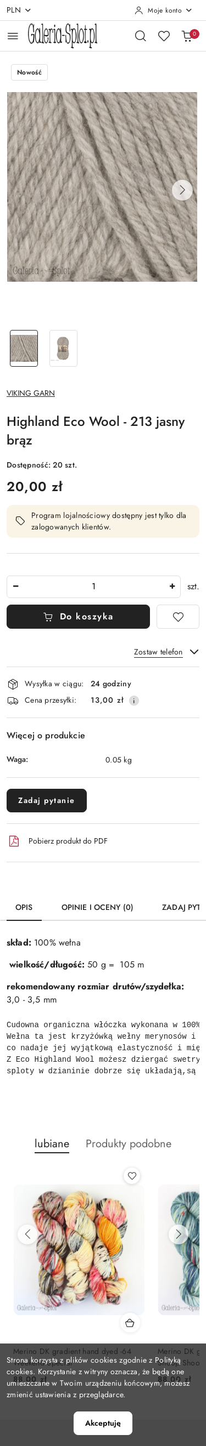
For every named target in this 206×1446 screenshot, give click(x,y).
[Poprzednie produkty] (27, 1234)
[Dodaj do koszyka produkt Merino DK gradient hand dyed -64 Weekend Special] (130, 1323)
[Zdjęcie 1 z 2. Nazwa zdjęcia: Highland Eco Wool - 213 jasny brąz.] (24, 348)
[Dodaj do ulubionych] (178, 617)
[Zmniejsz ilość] (15, 586)
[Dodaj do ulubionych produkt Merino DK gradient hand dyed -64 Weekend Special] (132, 1176)
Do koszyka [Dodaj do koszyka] (78, 616)
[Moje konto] (164, 10)
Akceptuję (103, 1422)
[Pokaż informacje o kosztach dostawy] (134, 700)
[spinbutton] (94, 586)
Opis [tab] (24, 907)
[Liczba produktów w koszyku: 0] (187, 35)
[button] (182, 190)
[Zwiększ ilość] (172, 586)
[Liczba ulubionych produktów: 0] (164, 35)
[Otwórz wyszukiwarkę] (141, 35)
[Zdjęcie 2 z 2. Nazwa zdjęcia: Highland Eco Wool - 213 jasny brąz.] (63, 348)
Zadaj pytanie (46, 800)
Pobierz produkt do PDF (57, 841)
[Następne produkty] (178, 1234)
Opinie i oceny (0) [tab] (98, 907)
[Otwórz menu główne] (13, 36)
